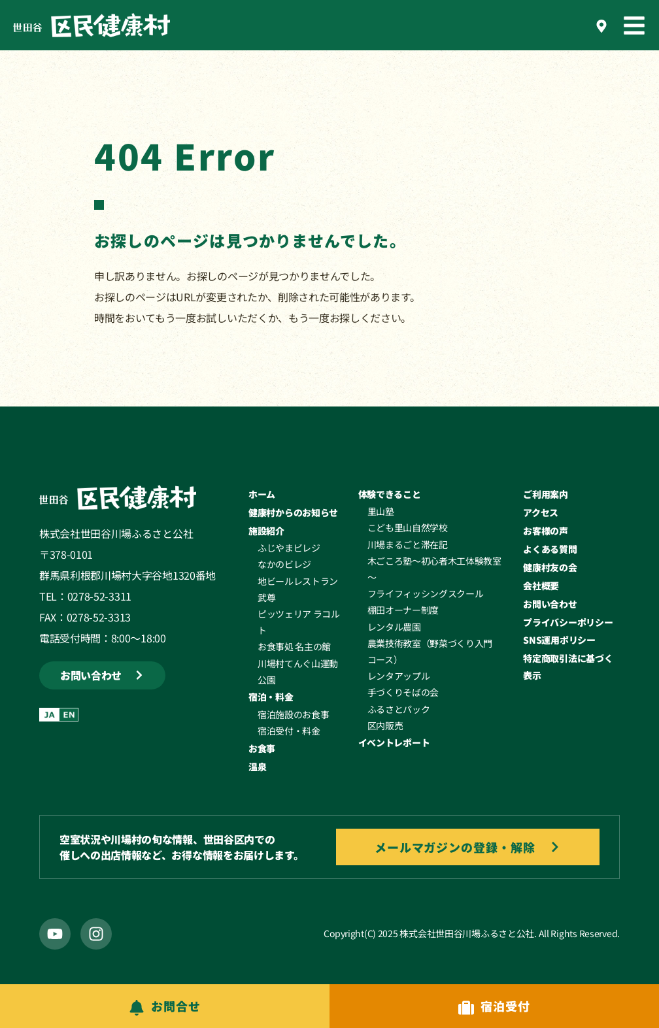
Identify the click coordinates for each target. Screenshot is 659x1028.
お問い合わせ (550, 603)
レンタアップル (398, 675)
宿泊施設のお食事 (293, 714)
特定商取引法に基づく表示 (568, 666)
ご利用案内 (545, 494)
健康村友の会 (550, 567)
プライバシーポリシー (568, 622)
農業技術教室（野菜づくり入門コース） (430, 651)
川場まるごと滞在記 (407, 544)
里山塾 (380, 511)
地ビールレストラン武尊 (298, 589)
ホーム (261, 494)
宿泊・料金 (271, 696)
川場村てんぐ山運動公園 (298, 671)
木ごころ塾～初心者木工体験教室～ (434, 569)
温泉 (257, 766)
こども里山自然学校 (407, 527)
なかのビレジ (284, 564)
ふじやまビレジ (289, 547)
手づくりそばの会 (403, 692)
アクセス (540, 512)
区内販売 (385, 725)
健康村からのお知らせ (293, 512)
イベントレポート (394, 742)
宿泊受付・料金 (289, 730)
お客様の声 (545, 530)
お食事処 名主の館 (294, 646)
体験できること (389, 494)
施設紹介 (266, 530)
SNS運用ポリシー (559, 639)
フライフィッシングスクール (425, 593)
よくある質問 (550, 548)
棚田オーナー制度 (403, 609)
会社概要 (541, 585)
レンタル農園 (394, 626)
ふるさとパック (398, 709)
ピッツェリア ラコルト (299, 622)
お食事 (261, 748)
